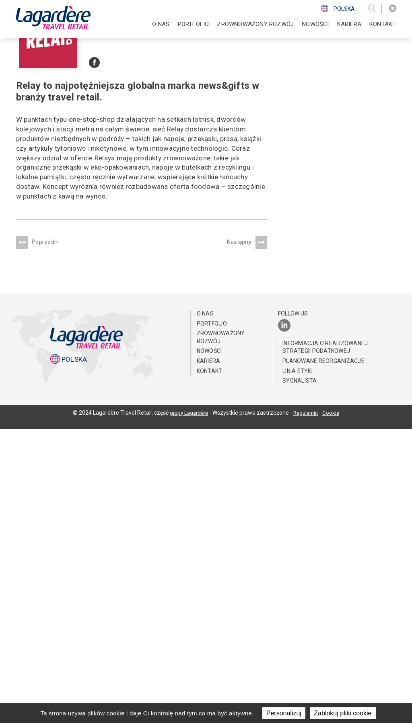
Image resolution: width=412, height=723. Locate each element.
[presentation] (45, 485)
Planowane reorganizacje (323, 655)
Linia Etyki (297, 665)
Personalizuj (283, 713)
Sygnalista (299, 675)
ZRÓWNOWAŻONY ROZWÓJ (255, 24)
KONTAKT (382, 24)
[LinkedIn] (392, 8)
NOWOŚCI (315, 24)
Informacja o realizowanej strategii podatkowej (325, 641)
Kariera (349, 24)
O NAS (161, 24)
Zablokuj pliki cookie (342, 713)
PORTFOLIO (193, 24)
